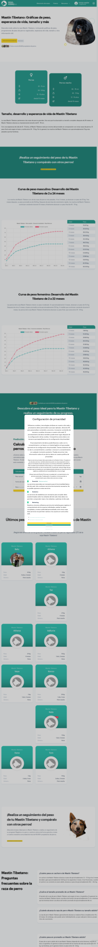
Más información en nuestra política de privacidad (45, 515)
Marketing (35, 498)
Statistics (35, 488)
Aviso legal (55, 532)
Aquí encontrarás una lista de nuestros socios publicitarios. (48, 513)
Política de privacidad (45, 532)
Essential (39, 477)
